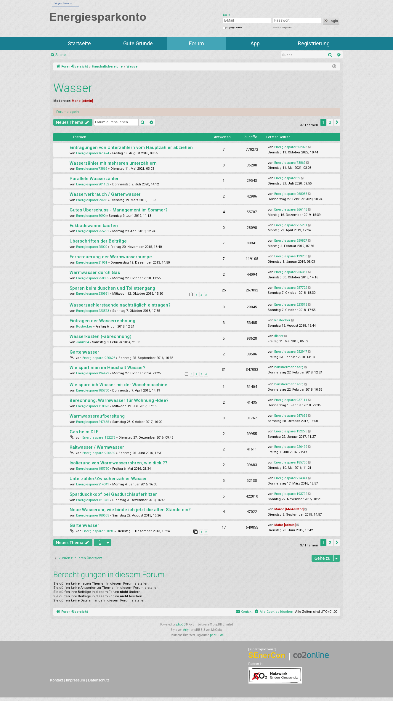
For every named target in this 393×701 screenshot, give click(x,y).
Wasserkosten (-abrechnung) (100, 336)
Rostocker (84, 326)
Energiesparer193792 (290, 494)
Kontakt (56, 680)
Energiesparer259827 (290, 241)
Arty (186, 629)
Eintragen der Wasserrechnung (102, 320)
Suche (60, 55)
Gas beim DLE (84, 431)
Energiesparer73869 (91, 169)
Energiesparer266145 (290, 209)
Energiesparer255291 (92, 231)
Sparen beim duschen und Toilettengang (112, 288)
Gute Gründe (138, 43)
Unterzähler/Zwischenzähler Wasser (108, 478)
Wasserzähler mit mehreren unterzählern (113, 163)
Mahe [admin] (82, 101)
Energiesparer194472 (92, 373)
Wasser (72, 88)
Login (331, 21)
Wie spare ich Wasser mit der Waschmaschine (118, 384)
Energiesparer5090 (90, 216)
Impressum (75, 680)
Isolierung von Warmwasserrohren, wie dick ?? (118, 463)
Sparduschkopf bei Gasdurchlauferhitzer (113, 494)
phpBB (181, 624)
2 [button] (330, 122)
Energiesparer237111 (290, 400)
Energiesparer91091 (97, 531)
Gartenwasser (84, 352)
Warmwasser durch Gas (95, 272)
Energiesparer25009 (91, 247)
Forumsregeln (67, 112)
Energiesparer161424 (92, 153)
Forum (196, 43)
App (255, 43)
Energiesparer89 (287, 178)
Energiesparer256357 (290, 272)
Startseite (79, 43)
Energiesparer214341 (92, 484)
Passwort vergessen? (282, 27)
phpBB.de (217, 635)
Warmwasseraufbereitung (97, 416)
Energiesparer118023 (92, 406)
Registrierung (314, 43)
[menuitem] (273, 612)
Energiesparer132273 (98, 437)
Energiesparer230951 (92, 294)
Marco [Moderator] (289, 509)
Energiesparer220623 (98, 358)
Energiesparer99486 (91, 200)
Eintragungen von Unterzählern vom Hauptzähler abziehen (131, 147)
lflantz (278, 336)
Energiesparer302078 (290, 147)
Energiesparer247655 (92, 422)
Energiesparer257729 (290, 288)
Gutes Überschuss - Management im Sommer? (119, 210)
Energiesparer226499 (98, 453)
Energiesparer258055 (92, 278)
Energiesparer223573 (92, 311)
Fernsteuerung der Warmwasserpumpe (111, 256)
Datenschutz (98, 680)
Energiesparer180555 (92, 515)
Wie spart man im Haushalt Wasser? (107, 367)
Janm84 (82, 342)
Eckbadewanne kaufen (94, 225)
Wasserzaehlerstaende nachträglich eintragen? (120, 305)
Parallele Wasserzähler (94, 178)
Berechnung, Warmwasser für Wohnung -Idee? (119, 400)
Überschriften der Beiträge (98, 241)
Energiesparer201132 (92, 184)
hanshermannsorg (289, 367)
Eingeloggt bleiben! (234, 27)
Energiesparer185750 (92, 390)
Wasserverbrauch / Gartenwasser (105, 194)
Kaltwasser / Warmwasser (97, 447)
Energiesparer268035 (290, 194)
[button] (337, 122)
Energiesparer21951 (91, 262)
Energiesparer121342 (92, 500)
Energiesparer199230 (290, 256)
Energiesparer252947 (290, 352)
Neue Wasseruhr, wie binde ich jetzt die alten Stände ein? (130, 509)
